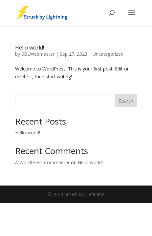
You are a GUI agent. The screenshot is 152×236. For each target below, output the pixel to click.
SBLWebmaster (37, 54)
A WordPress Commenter (42, 162)
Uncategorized (108, 54)
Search (126, 101)
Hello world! (29, 47)
